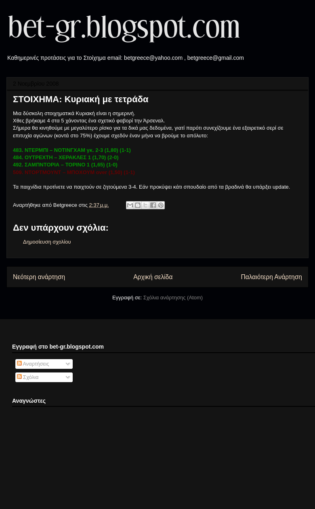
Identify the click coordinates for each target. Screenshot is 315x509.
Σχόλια (28, 377)
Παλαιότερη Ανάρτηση (271, 276)
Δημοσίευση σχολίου (47, 242)
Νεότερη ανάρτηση (39, 276)
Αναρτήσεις (33, 364)
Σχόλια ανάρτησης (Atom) (173, 297)
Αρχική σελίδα (152, 276)
